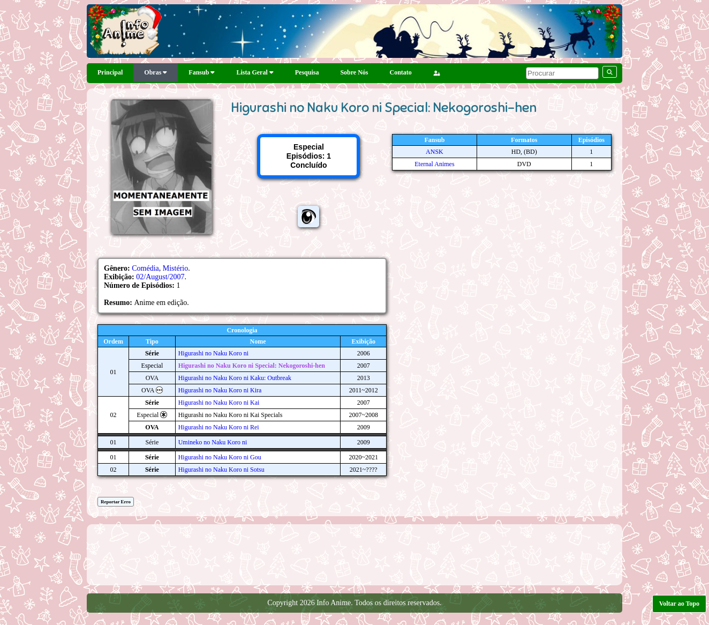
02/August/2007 (160, 277)
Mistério (175, 268)
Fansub (201, 72)
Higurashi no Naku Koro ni (213, 353)
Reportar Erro (116, 501)
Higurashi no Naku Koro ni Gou (219, 457)
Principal (110, 72)
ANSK (434, 151)
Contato (401, 72)
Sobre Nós (354, 72)
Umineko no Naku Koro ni (212, 442)
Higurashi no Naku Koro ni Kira (220, 390)
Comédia (145, 268)
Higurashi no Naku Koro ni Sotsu (221, 469)
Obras (155, 72)
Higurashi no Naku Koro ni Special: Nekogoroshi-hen (251, 365)
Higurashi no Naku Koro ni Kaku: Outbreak (234, 378)
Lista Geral (254, 72)
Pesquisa (307, 72)
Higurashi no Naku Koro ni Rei (218, 427)
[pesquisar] (562, 73)
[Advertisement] (354, 554)
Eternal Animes (434, 164)
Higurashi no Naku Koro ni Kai (219, 402)
